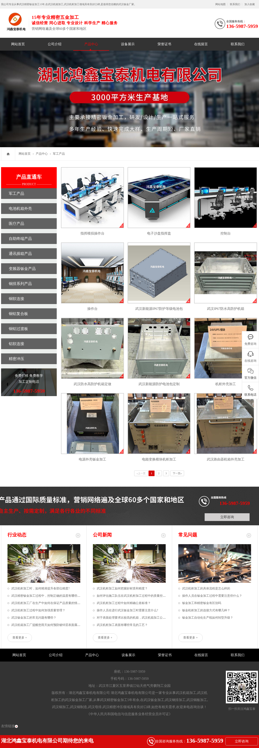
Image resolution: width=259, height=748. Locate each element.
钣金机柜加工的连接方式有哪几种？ (206, 610)
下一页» (177, 473)
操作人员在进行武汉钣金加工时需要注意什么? (127, 610)
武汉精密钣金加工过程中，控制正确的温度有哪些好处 (47, 595)
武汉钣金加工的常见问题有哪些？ (33, 617)
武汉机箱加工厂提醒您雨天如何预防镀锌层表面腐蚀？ (47, 625)
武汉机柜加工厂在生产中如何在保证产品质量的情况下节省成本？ (54, 603)
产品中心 (91, 44)
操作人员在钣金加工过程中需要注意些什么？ (212, 595)
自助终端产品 (20, 238)
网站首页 (18, 44)
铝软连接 (16, 344)
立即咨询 (227, 517)
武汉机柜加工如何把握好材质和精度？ (122, 588)
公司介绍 (54, 44)
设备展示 (128, 44)
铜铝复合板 (18, 314)
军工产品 (59, 153)
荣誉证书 (164, 44)
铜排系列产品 (20, 284)
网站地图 (220, 4)
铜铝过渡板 (18, 329)
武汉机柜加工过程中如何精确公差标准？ (124, 603)
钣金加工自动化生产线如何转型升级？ (207, 617)
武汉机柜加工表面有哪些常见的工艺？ (122, 625)
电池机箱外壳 (20, 208)
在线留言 (201, 44)
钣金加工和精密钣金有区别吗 (201, 603)
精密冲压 (16, 359)
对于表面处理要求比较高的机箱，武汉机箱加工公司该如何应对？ (140, 617)
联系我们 (235, 4)
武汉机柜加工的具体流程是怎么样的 (206, 588)
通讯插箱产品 (20, 253)
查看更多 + (19, 637)
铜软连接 (16, 299)
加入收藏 (249, 4)
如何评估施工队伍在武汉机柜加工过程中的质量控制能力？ (136, 595)
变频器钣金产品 (22, 268)
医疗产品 (16, 223)
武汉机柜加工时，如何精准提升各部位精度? (40, 588)
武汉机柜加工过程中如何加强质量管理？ (38, 610)
